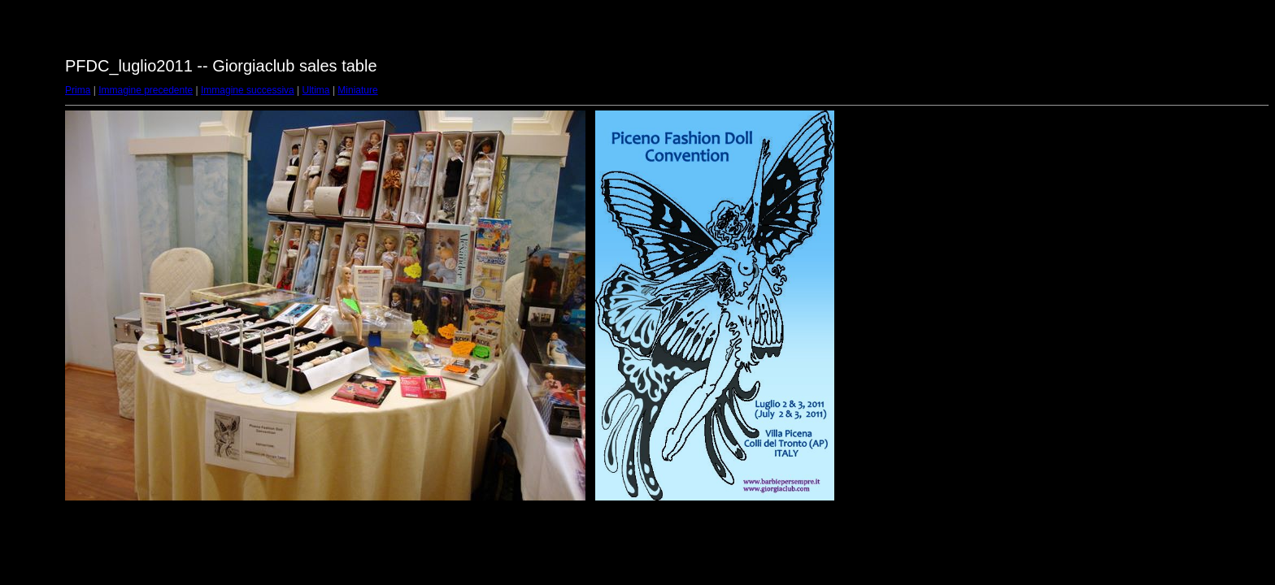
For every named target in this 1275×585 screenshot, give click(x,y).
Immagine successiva (247, 90)
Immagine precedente (145, 90)
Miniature (357, 90)
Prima (77, 90)
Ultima (316, 90)
